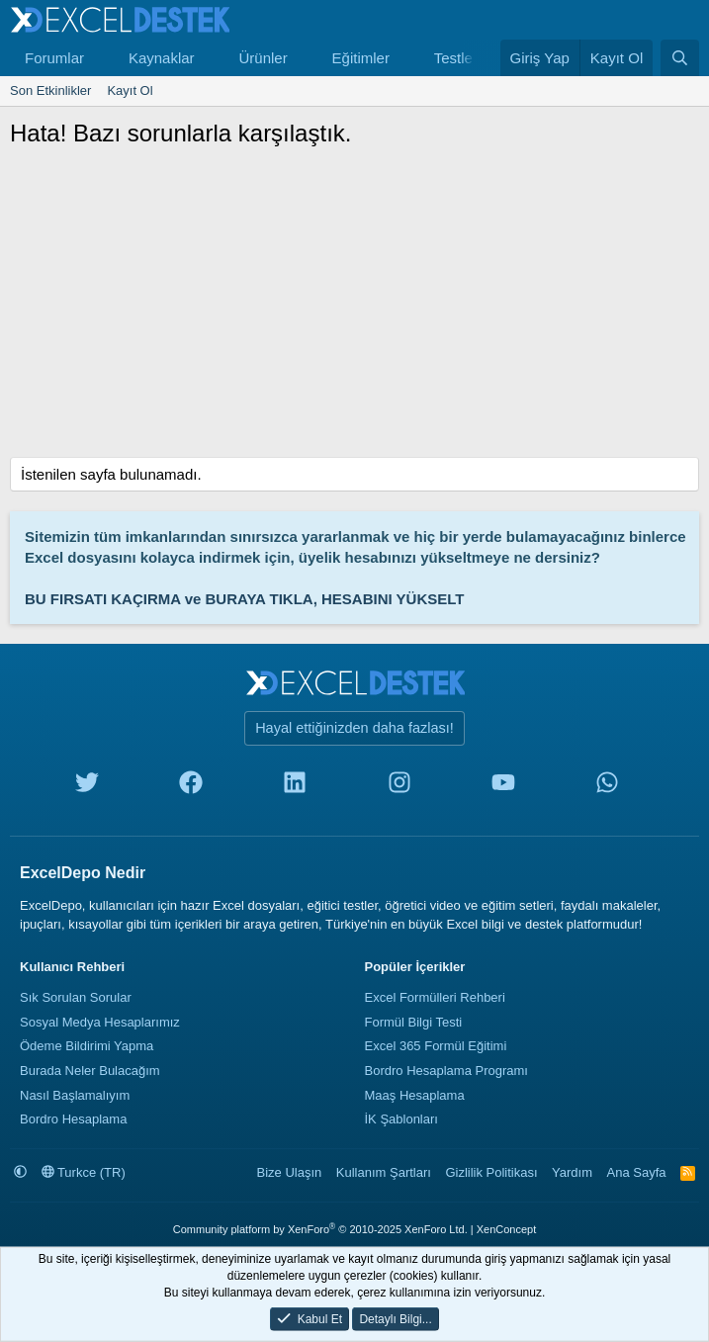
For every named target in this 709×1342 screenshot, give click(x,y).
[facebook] (191, 786)
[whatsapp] (607, 786)
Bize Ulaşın (289, 1172)
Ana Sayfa (636, 1172)
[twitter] (87, 786)
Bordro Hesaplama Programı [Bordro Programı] (446, 1070)
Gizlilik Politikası (491, 1172)
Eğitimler (361, 57)
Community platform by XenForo (320, 1229)
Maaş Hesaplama (415, 1095)
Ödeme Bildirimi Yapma (86, 1045)
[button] (100, 58)
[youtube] (503, 786)
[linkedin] (295, 786)
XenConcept (507, 1229)
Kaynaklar (162, 57)
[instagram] (399, 786)
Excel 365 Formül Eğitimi (436, 1045)
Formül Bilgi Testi (414, 1022)
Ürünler (262, 57)
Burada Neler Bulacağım (90, 1070)
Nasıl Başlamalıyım (75, 1095)
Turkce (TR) (84, 1172)
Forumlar (54, 57)
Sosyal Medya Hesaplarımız (100, 1022)
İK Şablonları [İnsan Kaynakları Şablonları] (401, 1119)
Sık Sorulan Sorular (76, 997)
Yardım (572, 1172)
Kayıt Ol (129, 90)
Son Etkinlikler (50, 90)
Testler (456, 57)
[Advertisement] (354, 308)
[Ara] (680, 58)
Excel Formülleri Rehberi (435, 997)
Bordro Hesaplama (73, 1119)
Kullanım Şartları (383, 1172)
